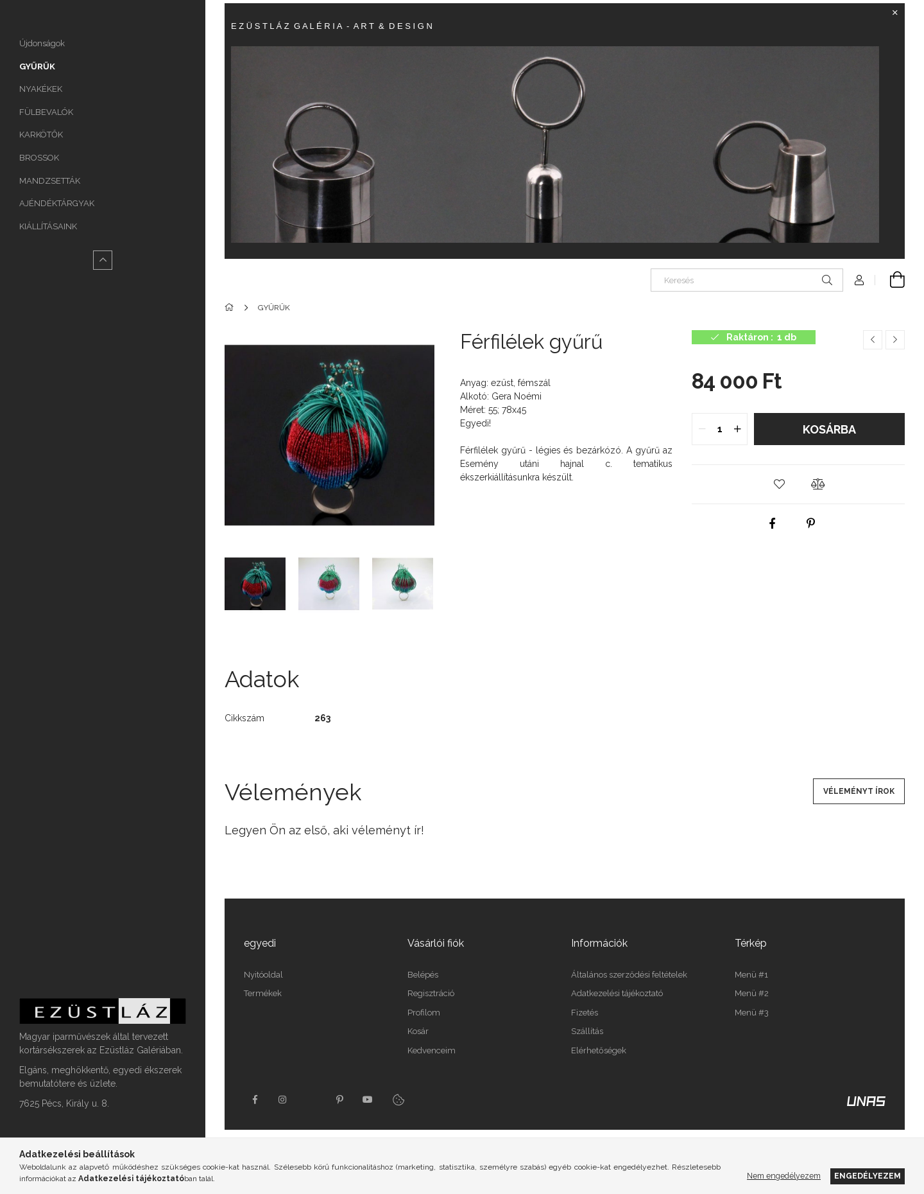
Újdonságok (42, 43)
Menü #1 (751, 974)
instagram (283, 1100)
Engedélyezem (867, 1176)
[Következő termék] (895, 339)
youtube (368, 1100)
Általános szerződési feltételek (629, 974)
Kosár (418, 1031)
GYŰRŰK (37, 66)
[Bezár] (895, 12)
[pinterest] (811, 523)
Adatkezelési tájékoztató (617, 993)
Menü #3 (752, 1012)
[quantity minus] (702, 429)
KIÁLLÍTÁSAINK (48, 226)
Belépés (422, 974)
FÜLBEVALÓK (46, 112)
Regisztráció (430, 993)
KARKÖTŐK (41, 134)
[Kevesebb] (102, 260)
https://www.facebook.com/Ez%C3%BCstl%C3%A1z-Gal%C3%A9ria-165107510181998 (255, 1100)
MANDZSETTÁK (49, 181)
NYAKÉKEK (40, 89)
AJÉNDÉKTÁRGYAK (56, 203)
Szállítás (587, 1031)
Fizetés (584, 1012)
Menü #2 (752, 993)
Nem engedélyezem (784, 1176)
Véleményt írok (858, 791)
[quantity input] (720, 429)
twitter (311, 1100)
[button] (779, 484)
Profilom (423, 1012)
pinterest (339, 1100)
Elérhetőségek (598, 1050)
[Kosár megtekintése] (890, 280)
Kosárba (829, 429)
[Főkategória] (231, 307)
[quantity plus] (737, 429)
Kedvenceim (431, 1050)
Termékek (263, 993)
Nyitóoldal (263, 974)
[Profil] (859, 280)
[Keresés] (747, 280)
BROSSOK (39, 157)
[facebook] (772, 523)
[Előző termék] (872, 339)
